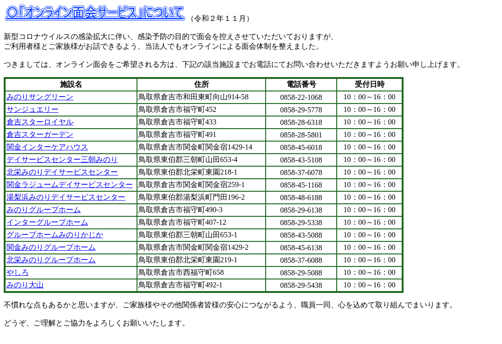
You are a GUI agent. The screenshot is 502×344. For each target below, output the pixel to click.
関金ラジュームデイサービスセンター (70, 184)
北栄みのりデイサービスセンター (62, 172)
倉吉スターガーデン (40, 134)
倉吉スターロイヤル (40, 122)
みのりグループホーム (44, 210)
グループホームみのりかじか (55, 235)
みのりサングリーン (40, 97)
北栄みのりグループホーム (51, 260)
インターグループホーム (47, 222)
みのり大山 (25, 285)
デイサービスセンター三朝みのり (62, 159)
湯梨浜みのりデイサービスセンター (66, 197)
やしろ (18, 272)
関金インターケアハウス (47, 147)
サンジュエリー (33, 109)
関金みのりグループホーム (51, 247)
